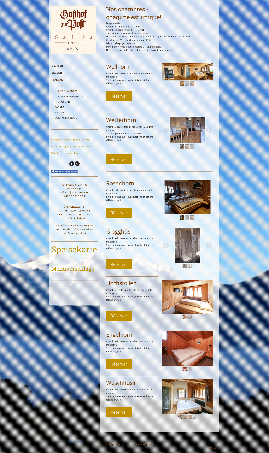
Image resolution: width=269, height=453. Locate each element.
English (57, 72)
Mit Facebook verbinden (64, 171)
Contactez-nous (66, 117)
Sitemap (151, 444)
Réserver (119, 96)
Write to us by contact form (65, 153)
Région (59, 112)
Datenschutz (119, 444)
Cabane (59, 107)
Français (57, 79)
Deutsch (57, 65)
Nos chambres (67, 91)
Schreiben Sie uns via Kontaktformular (71, 139)
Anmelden (213, 447)
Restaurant (62, 101)
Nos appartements (70, 96)
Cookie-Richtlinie (137, 444)
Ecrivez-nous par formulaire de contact (71, 146)
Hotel (59, 85)
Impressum (106, 444)
